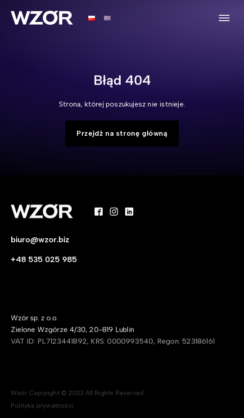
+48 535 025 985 (44, 260)
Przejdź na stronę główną (122, 133)
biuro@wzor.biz (40, 240)
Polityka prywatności (42, 406)
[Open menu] (224, 18)
